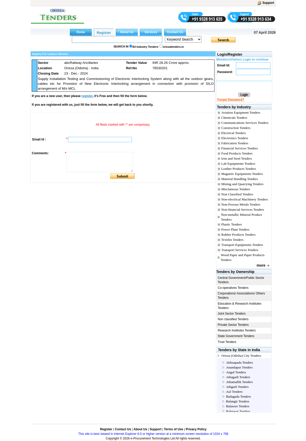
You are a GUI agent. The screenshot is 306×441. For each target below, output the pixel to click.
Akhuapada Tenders (239, 362)
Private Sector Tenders (233, 325)
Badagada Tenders (238, 396)
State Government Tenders (236, 336)
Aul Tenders (234, 392)
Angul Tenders (236, 372)
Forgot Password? (230, 99)
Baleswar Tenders (238, 411)
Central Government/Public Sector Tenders (241, 280)
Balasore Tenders (238, 406)
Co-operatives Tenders (233, 288)
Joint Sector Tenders (232, 313)
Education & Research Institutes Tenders (240, 306)
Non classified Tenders (233, 319)
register (87, 96)
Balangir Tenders (237, 401)
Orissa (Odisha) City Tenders (241, 355)
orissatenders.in (173, 46)
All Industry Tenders (145, 46)
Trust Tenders (227, 342)
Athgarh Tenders (237, 387)
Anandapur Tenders (239, 367)
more (261, 265)
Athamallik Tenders (239, 382)
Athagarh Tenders (238, 377)
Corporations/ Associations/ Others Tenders (241, 296)
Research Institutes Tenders (237, 330)
